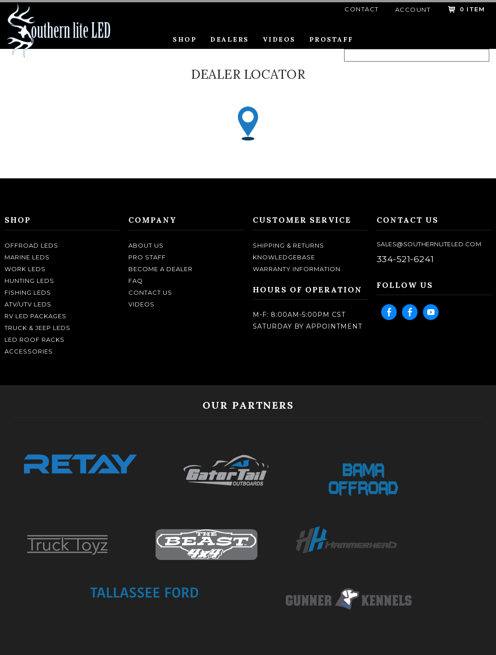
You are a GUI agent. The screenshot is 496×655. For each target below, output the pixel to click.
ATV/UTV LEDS (28, 304)
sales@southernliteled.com (429, 244)
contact (362, 9)
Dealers (229, 39)
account (413, 9)
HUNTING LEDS (29, 280)
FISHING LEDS (28, 292)
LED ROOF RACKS (35, 339)
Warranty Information (296, 269)
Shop (185, 39)
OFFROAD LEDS (31, 245)
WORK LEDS (25, 269)
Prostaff (331, 39)
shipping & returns (288, 245)
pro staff (147, 257)
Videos (279, 39)
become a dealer (160, 269)
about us (146, 245)
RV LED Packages (35, 316)
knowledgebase (284, 257)
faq (135, 280)
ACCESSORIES (29, 351)
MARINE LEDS (27, 257)
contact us (150, 292)
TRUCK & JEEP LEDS (38, 327)
